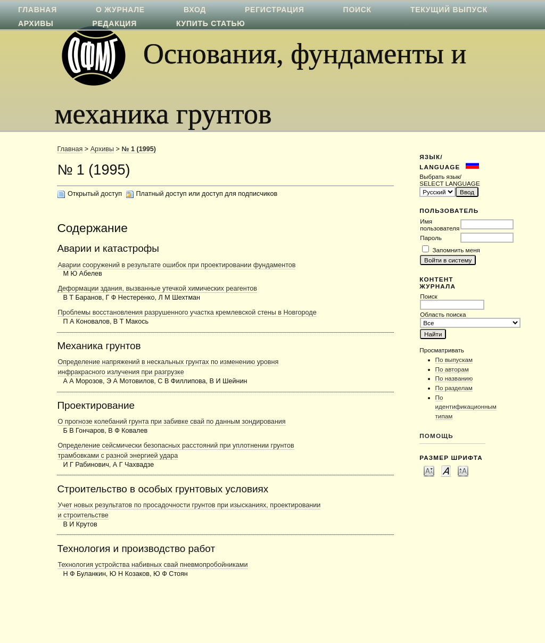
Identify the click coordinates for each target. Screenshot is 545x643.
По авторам (452, 369)
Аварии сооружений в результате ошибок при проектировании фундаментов (176, 265)
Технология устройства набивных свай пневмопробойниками (152, 564)
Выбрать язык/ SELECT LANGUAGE (449, 180)
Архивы (35, 23)
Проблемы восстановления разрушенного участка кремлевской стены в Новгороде (186, 312)
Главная (69, 149)
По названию (454, 378)
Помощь (436, 435)
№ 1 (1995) (138, 149)
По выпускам (454, 359)
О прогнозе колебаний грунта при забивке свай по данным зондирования (171, 421)
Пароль (431, 237)
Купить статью (210, 23)
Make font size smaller (429, 470)
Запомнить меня (456, 249)
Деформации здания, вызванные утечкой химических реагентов (157, 288)
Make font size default (446, 470)
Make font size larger (463, 470)
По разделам (454, 387)
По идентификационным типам (466, 406)
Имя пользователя (439, 225)
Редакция (115, 23)
